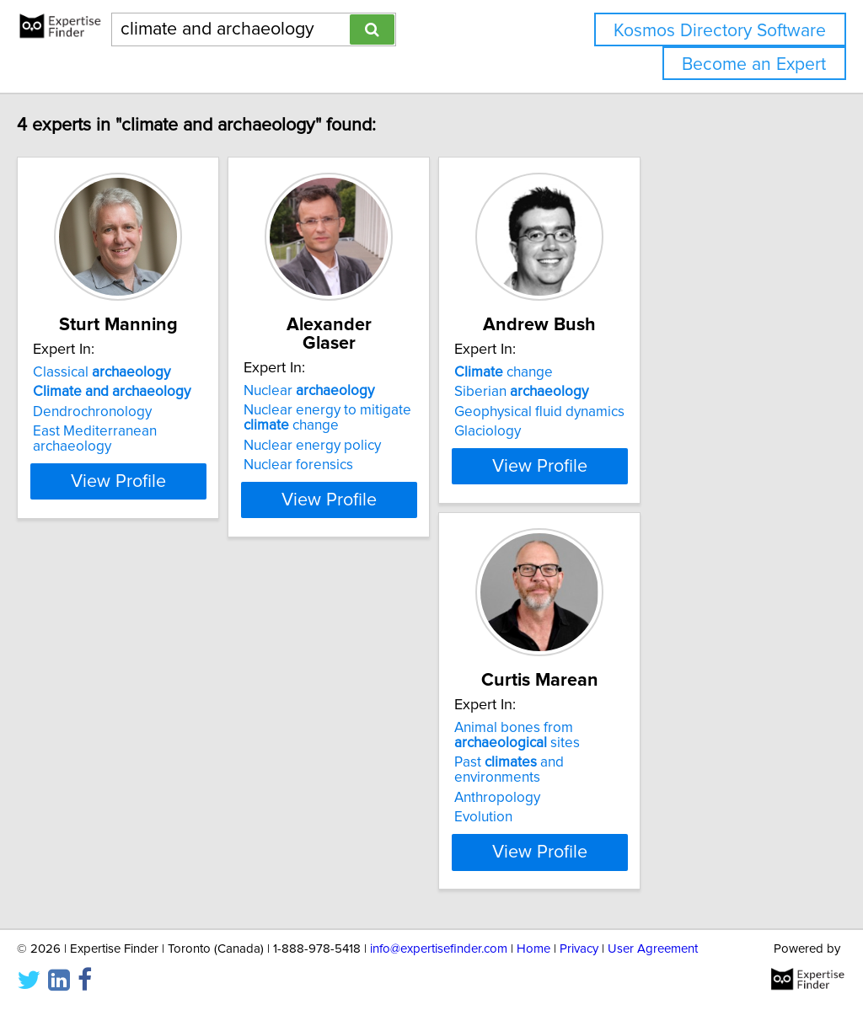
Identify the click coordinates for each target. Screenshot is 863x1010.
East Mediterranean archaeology (171, 431)
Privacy (579, 949)
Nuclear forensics (376, 446)
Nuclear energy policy (389, 427)
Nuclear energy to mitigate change (405, 399)
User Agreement (653, 949)
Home (533, 949)
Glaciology (607, 431)
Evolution (97, 817)
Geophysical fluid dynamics (659, 411)
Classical (137, 372)
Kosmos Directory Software (720, 31)
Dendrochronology (127, 411)
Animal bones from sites (131, 750)
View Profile (174, 481)
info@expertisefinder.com (438, 949)
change (623, 372)
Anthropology (111, 797)
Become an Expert (754, 64)
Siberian (641, 391)
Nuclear (386, 372)
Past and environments (167, 777)
